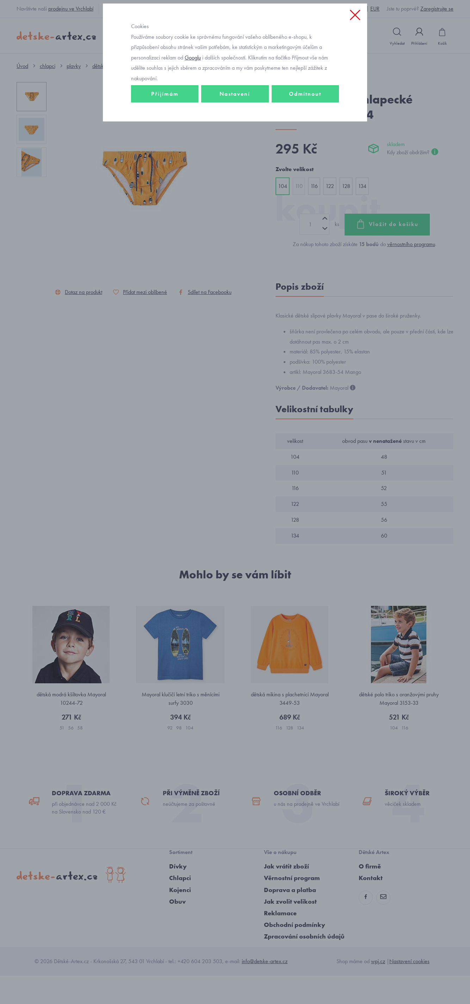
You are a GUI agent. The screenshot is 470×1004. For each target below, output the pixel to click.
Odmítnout (305, 143)
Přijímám (165, 143)
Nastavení (234, 143)
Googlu (193, 107)
